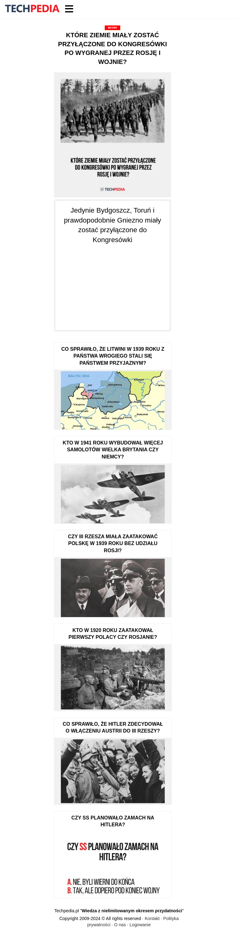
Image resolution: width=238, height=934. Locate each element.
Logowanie (140, 924)
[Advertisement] (112, 283)
